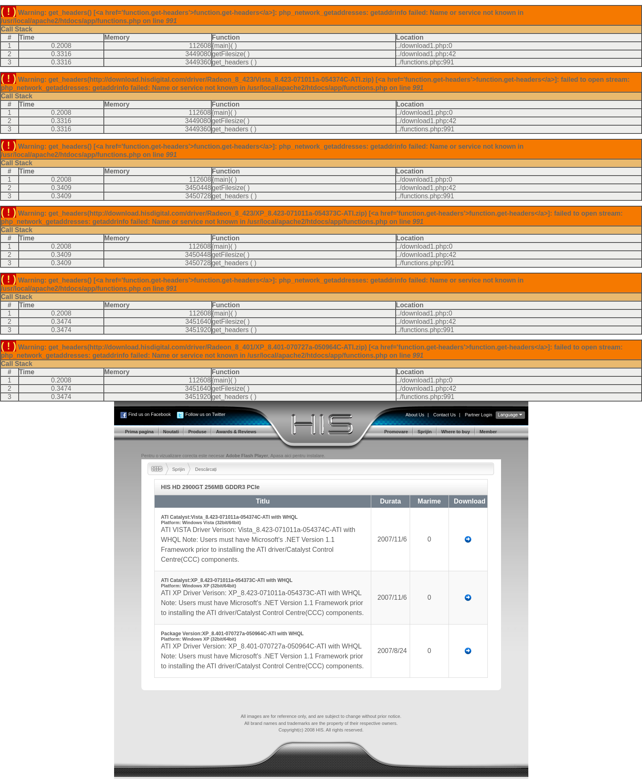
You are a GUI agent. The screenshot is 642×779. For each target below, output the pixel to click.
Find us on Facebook (150, 414)
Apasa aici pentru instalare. (297, 455)
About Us (415, 414)
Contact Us (444, 414)
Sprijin (178, 469)
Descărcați (206, 469)
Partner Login (478, 414)
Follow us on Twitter (205, 414)
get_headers (230, 62)
